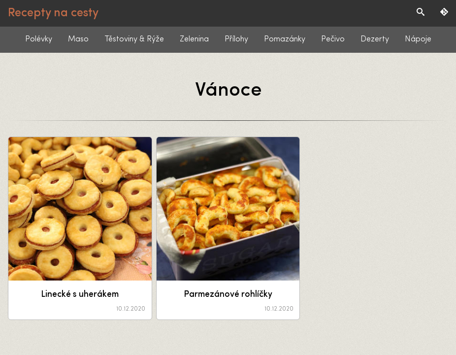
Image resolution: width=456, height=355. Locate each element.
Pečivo (333, 39)
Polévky (38, 39)
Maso (78, 39)
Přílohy (236, 39)
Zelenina (194, 39)
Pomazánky (284, 39)
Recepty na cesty (53, 13)
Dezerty (374, 39)
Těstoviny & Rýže (134, 39)
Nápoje (418, 39)
